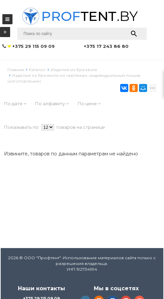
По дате (15, 103)
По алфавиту (52, 103)
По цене (89, 103)
